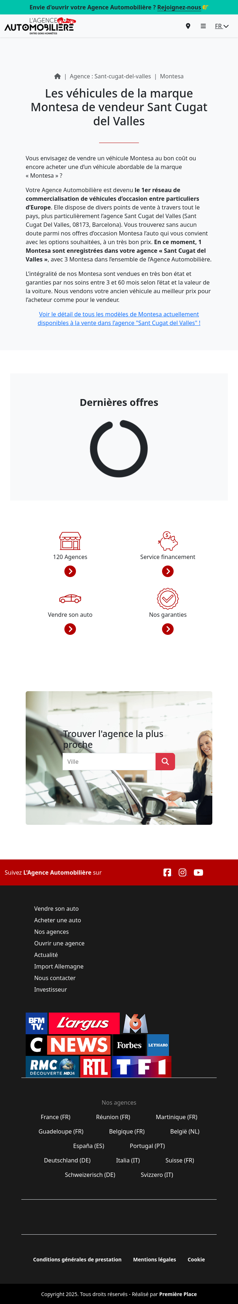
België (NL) (185, 1131)
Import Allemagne (59, 966)
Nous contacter (55, 978)
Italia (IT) (128, 1160)
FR (222, 26)
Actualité (46, 955)
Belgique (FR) (126, 1131)
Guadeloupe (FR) (61, 1131)
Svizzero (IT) (156, 1175)
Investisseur (50, 989)
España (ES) (89, 1146)
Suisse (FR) (180, 1160)
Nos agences (51, 932)
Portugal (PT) (147, 1146)
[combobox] (111, 761)
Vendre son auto (56, 909)
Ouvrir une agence (59, 943)
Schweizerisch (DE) (89, 1175)
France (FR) (55, 1117)
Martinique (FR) (176, 1117)
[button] (203, 26)
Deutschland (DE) (67, 1160)
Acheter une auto (57, 920)
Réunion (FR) (113, 1117)
